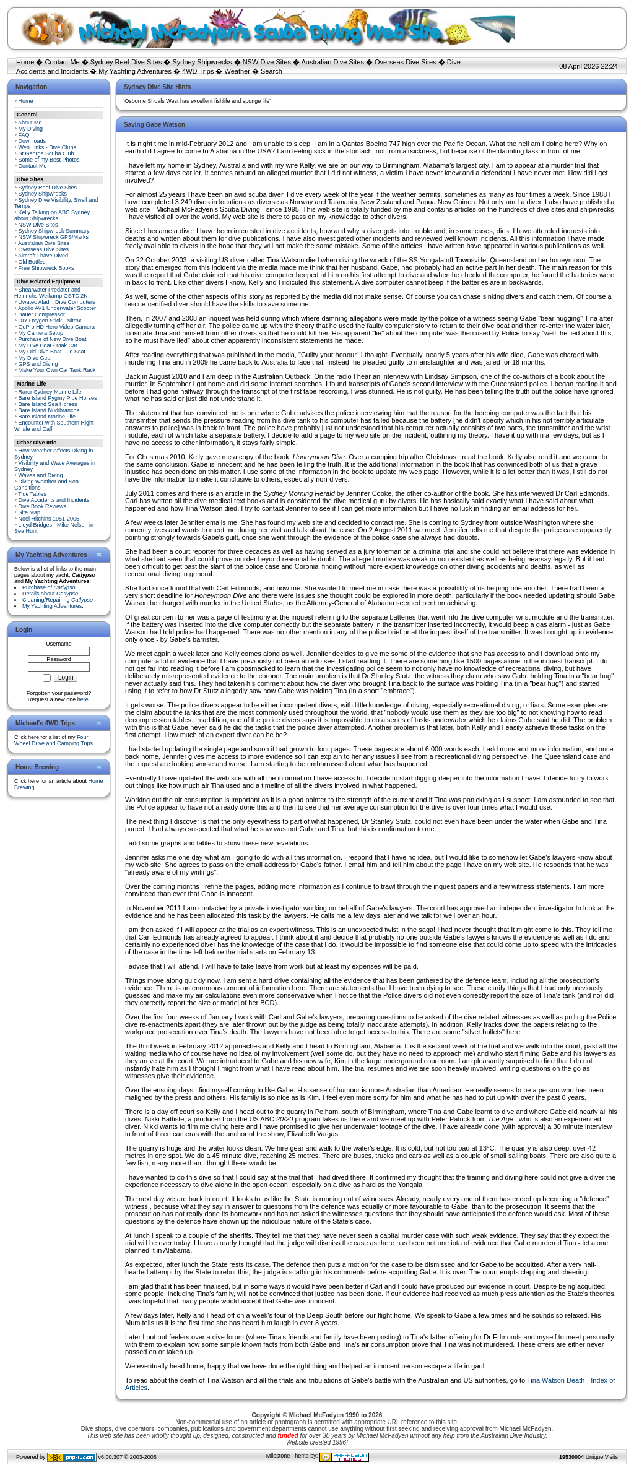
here (83, 699)
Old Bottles (32, 262)
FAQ (24, 135)
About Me (30, 122)
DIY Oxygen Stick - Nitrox (50, 321)
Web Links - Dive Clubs (47, 147)
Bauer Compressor (42, 314)
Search (271, 71)
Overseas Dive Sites (405, 62)
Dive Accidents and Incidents (54, 500)
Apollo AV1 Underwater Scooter (57, 308)
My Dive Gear (36, 358)
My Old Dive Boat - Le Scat (52, 351)
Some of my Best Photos (49, 160)
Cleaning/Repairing (57, 600)
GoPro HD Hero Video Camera (57, 327)
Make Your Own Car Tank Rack (57, 370)
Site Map (30, 512)
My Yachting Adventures (135, 71)
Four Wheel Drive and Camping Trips (53, 740)
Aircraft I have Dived (43, 256)
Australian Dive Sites (332, 62)
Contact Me (62, 62)
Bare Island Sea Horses (48, 404)
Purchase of (49, 587)
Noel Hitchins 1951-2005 (49, 519)
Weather (237, 71)
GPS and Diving (38, 364)
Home (25, 62)
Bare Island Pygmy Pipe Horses (58, 398)
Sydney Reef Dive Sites (126, 62)
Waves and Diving (41, 475)
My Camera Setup (41, 333)
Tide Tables (32, 494)
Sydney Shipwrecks (202, 62)
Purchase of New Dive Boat (53, 339)
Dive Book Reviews (43, 506)
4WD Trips (198, 71)
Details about (50, 593)
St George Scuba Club (46, 153)
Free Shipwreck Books (46, 268)
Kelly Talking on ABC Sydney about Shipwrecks (52, 215)
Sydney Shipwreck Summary (54, 231)
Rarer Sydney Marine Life (50, 392)
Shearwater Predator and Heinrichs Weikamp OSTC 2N (51, 293)
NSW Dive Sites (267, 62)
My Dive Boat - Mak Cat (48, 345)
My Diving (31, 129)
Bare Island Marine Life (47, 416)
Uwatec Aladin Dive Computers (57, 302)
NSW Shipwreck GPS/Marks (54, 237)
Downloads (32, 141)
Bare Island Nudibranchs (49, 410)
